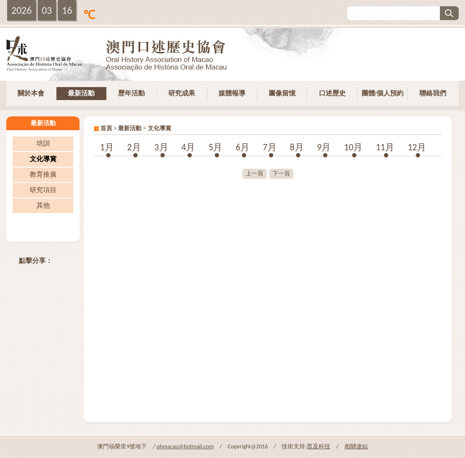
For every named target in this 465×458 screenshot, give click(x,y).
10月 (353, 147)
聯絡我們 (432, 93)
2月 (134, 147)
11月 (385, 147)
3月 (161, 147)
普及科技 (318, 446)
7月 (270, 147)
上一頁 (254, 173)
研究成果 (181, 93)
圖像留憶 (282, 93)
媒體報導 (231, 93)
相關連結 (356, 446)
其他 (43, 205)
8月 (296, 147)
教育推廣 (43, 174)
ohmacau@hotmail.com (185, 446)
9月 (324, 147)
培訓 (43, 143)
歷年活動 (131, 93)
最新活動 (81, 93)
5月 (215, 147)
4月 (188, 147)
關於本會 (31, 93)
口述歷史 (332, 93)
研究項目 (43, 190)
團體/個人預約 (382, 93)
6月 (242, 147)
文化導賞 (43, 159)
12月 (417, 147)
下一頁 (281, 173)
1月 (107, 147)
